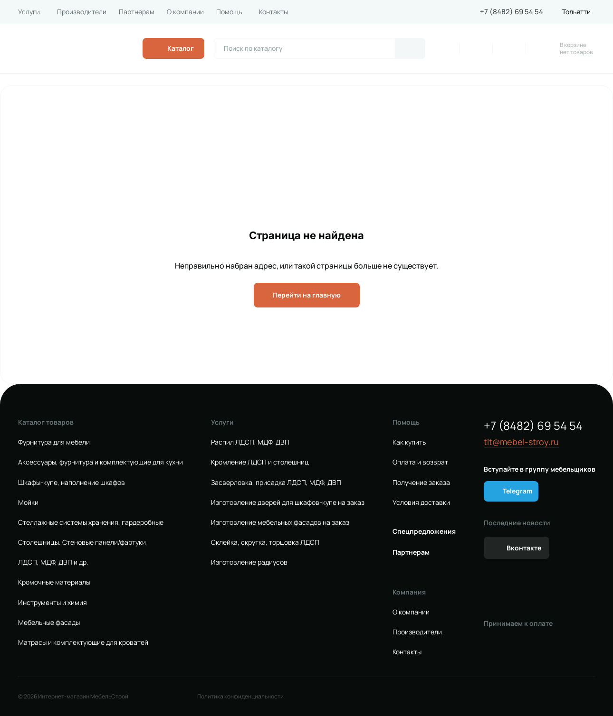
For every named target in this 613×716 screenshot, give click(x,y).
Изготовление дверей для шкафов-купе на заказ (287, 502)
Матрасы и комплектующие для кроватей (83, 642)
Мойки (28, 502)
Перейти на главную (307, 294)
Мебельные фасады (49, 622)
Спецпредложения (424, 531)
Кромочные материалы (54, 582)
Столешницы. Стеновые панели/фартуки (82, 542)
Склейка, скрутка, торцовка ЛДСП (265, 542)
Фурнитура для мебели (54, 442)
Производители (81, 12)
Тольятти (576, 12)
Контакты (273, 12)
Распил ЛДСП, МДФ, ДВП (250, 442)
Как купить (409, 442)
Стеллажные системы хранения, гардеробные (90, 522)
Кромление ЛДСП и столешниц (260, 462)
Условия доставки (421, 502)
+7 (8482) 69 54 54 (511, 12)
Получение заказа (421, 482)
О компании (185, 12)
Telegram (518, 490)
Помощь (229, 12)
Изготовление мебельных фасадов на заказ (280, 522)
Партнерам (136, 12)
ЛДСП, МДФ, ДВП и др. (53, 562)
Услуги (29, 12)
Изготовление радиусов (249, 562)
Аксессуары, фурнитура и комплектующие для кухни (100, 462)
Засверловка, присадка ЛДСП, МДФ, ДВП (276, 482)
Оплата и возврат (420, 462)
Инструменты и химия (52, 602)
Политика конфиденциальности (240, 696)
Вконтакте (524, 547)
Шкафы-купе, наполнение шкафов (71, 482)
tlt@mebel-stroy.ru (521, 442)
